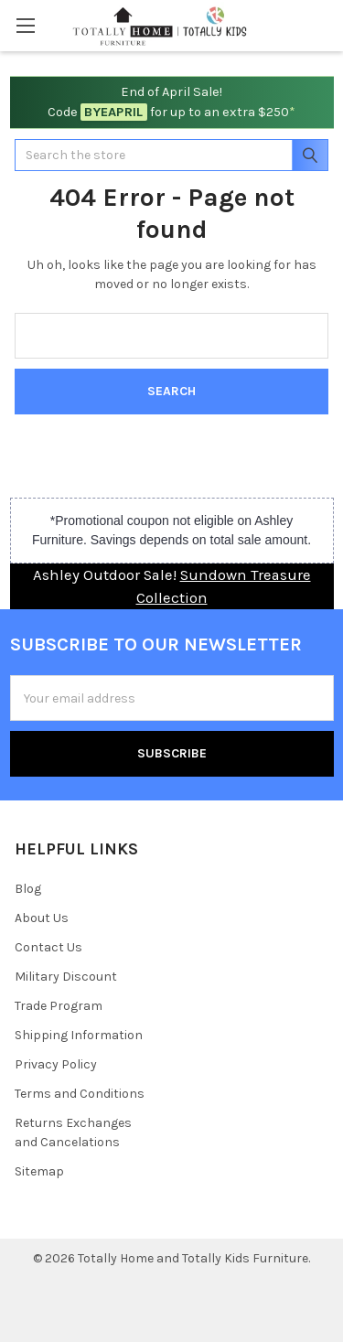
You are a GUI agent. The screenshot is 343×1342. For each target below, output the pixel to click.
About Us (42, 918)
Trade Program (58, 1006)
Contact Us (48, 947)
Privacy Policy (56, 1064)
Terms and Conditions (80, 1093)
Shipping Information (79, 1035)
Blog (28, 888)
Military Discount (66, 976)
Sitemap (39, 1171)
